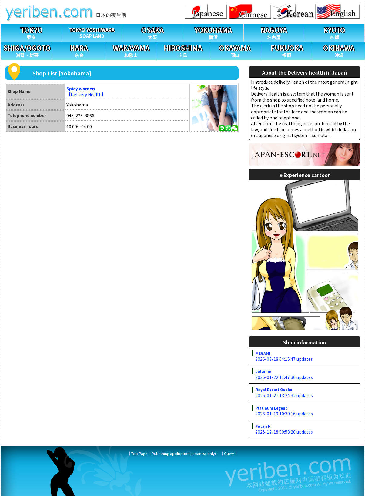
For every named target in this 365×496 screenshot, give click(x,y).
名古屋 (274, 32)
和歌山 (131, 50)
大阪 (152, 32)
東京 (31, 32)
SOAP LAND (92, 31)
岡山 (235, 50)
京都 (334, 32)
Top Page (139, 453)
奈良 (79, 50)
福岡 (287, 50)
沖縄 (338, 50)
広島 (183, 50)
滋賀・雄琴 (27, 50)
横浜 (213, 32)
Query (229, 453)
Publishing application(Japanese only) (184, 453)
